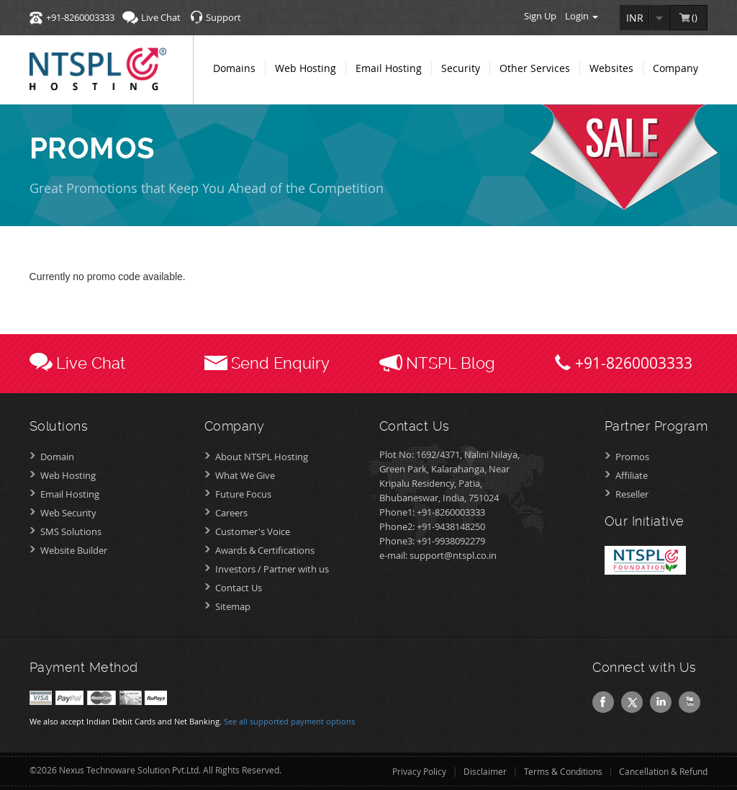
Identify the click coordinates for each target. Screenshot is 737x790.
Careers (231, 512)
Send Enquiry (280, 363)
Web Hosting (68, 475)
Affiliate (631, 475)
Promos (632, 456)
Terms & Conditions (563, 771)
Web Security (68, 512)
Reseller (631, 494)
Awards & (265, 550)
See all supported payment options (289, 721)
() (696, 17)
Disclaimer (485, 771)
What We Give (245, 475)
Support (223, 17)
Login (581, 15)
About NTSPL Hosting (261, 456)
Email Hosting (69, 494)
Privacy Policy (419, 771)
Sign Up (540, 15)
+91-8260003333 (80, 17)
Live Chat (161, 17)
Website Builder (73, 550)
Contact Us (238, 587)
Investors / (272, 568)
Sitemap (232, 606)
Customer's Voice (252, 531)
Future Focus (243, 494)
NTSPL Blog (450, 363)
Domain (57, 456)
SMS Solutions (70, 531)
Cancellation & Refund (663, 771)
